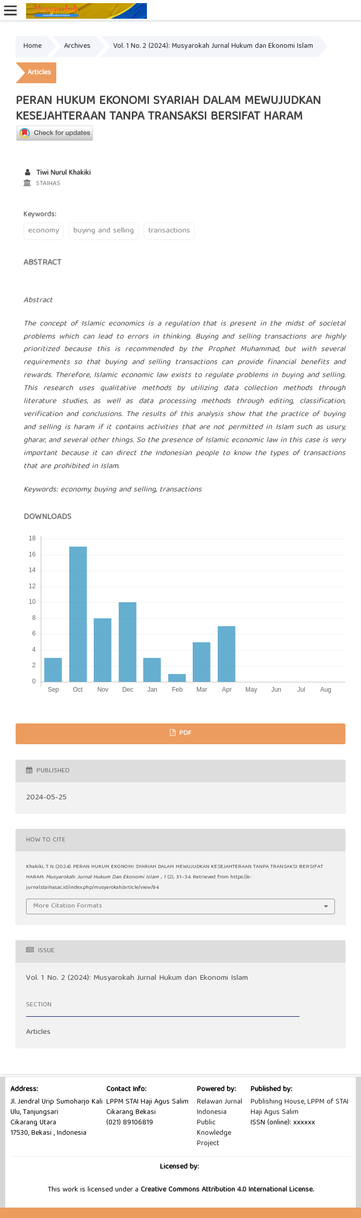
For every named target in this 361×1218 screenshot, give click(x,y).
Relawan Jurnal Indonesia (219, 1107)
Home (32, 46)
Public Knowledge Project (214, 1133)
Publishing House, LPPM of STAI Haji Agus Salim (299, 1107)
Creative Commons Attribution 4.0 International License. (227, 1190)
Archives (77, 46)
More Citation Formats (67, 906)
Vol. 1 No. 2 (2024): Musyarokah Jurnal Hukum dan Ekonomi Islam (213, 46)
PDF (184, 734)
